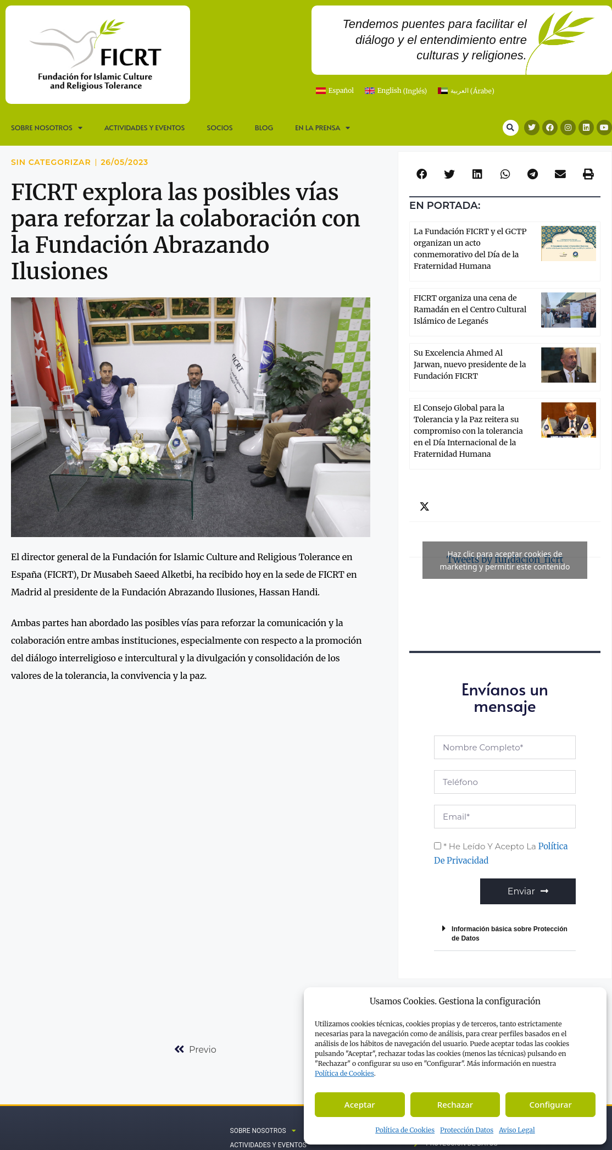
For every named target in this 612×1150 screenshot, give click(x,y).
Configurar (551, 1104)
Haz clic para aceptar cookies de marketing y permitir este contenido (505, 560)
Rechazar (455, 1104)
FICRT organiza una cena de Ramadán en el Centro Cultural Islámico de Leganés (470, 309)
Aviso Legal (517, 1130)
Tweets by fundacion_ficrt (504, 560)
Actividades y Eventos (144, 127)
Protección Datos (466, 1130)
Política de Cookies (405, 1130)
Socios (219, 127)
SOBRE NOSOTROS (46, 128)
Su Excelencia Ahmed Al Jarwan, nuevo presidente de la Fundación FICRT (470, 364)
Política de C (344, 1073)
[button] (511, 128)
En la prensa (322, 128)
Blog (264, 127)
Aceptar (359, 1104)
